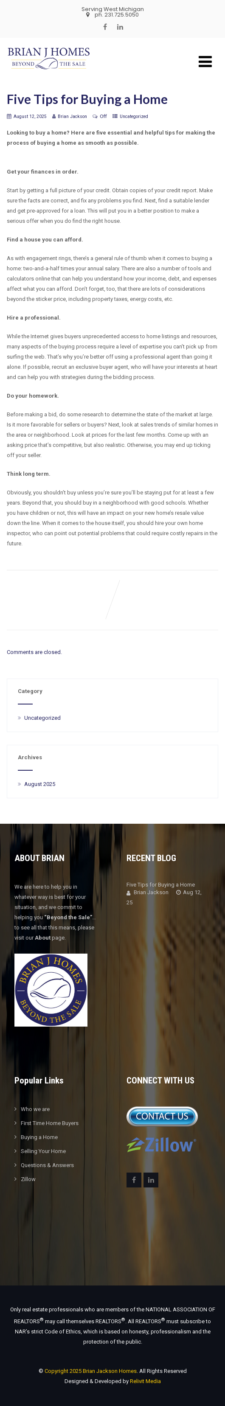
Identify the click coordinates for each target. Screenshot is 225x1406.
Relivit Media (145, 1381)
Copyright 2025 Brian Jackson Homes (91, 1371)
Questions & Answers (47, 1165)
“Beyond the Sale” (68, 917)
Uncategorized (134, 116)
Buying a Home (39, 1137)
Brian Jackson (148, 892)
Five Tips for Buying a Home (161, 884)
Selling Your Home (43, 1151)
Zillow (28, 1179)
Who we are (35, 1109)
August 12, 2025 (30, 116)
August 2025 (39, 784)
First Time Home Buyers (50, 1123)
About (43, 938)
